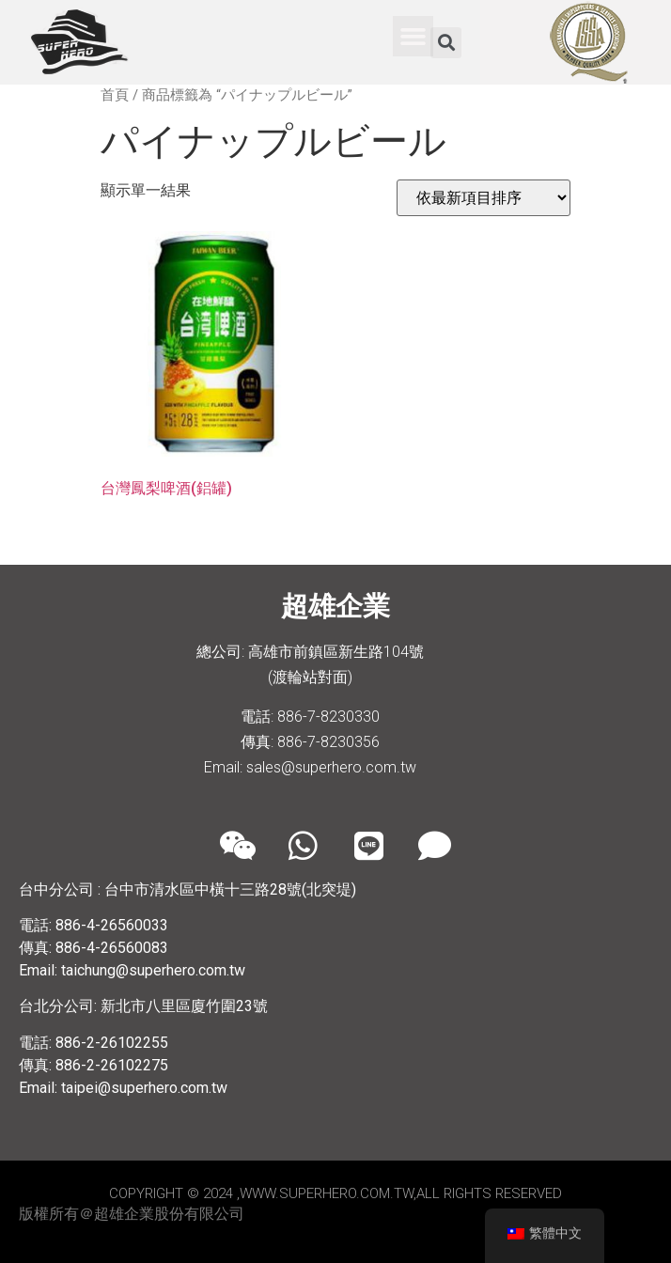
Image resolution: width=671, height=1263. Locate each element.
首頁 (115, 94)
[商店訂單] (483, 197)
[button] (413, 36)
